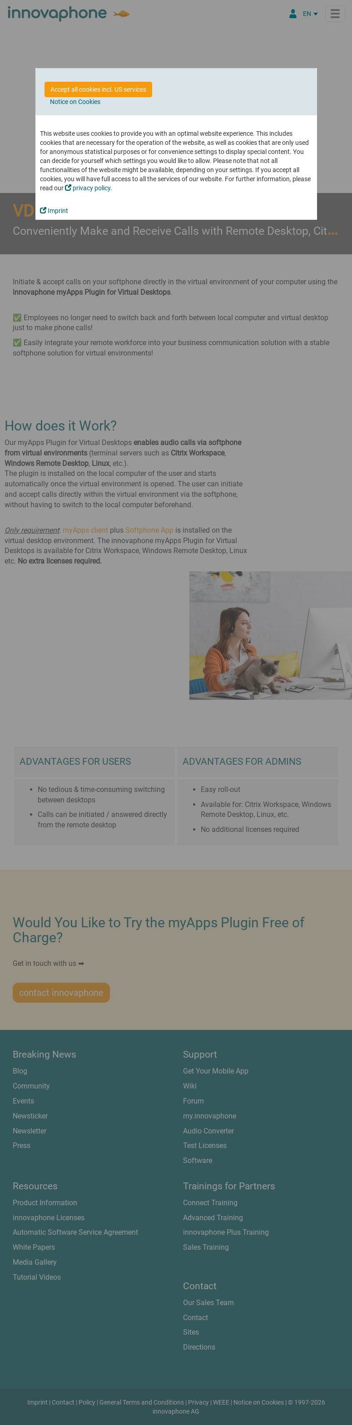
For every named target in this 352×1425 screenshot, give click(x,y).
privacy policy (87, 188)
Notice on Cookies (75, 101)
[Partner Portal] (293, 13)
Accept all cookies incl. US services (98, 89)
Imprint (54, 210)
